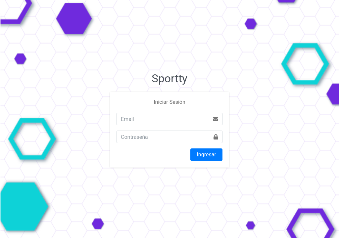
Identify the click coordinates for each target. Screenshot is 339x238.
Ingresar (206, 154)
